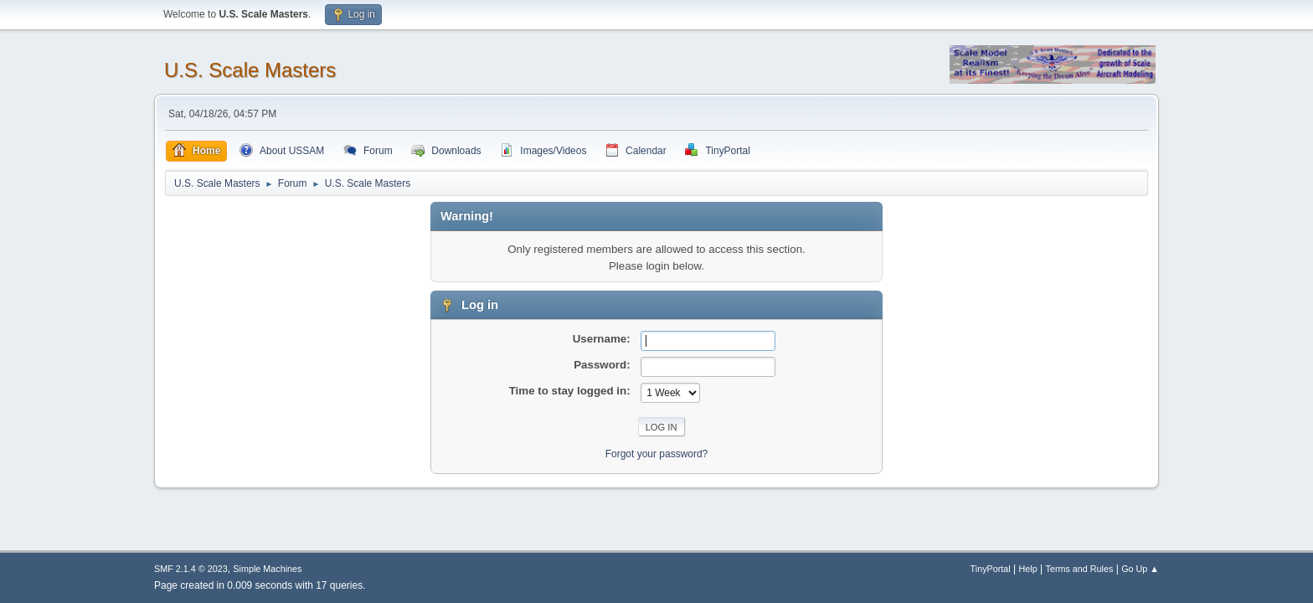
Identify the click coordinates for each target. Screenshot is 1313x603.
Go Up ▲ (1140, 569)
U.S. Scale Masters (250, 70)
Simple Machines (267, 569)
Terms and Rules (1080, 569)
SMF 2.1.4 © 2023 (191, 569)
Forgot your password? (656, 454)
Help (1028, 569)
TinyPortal (991, 569)
